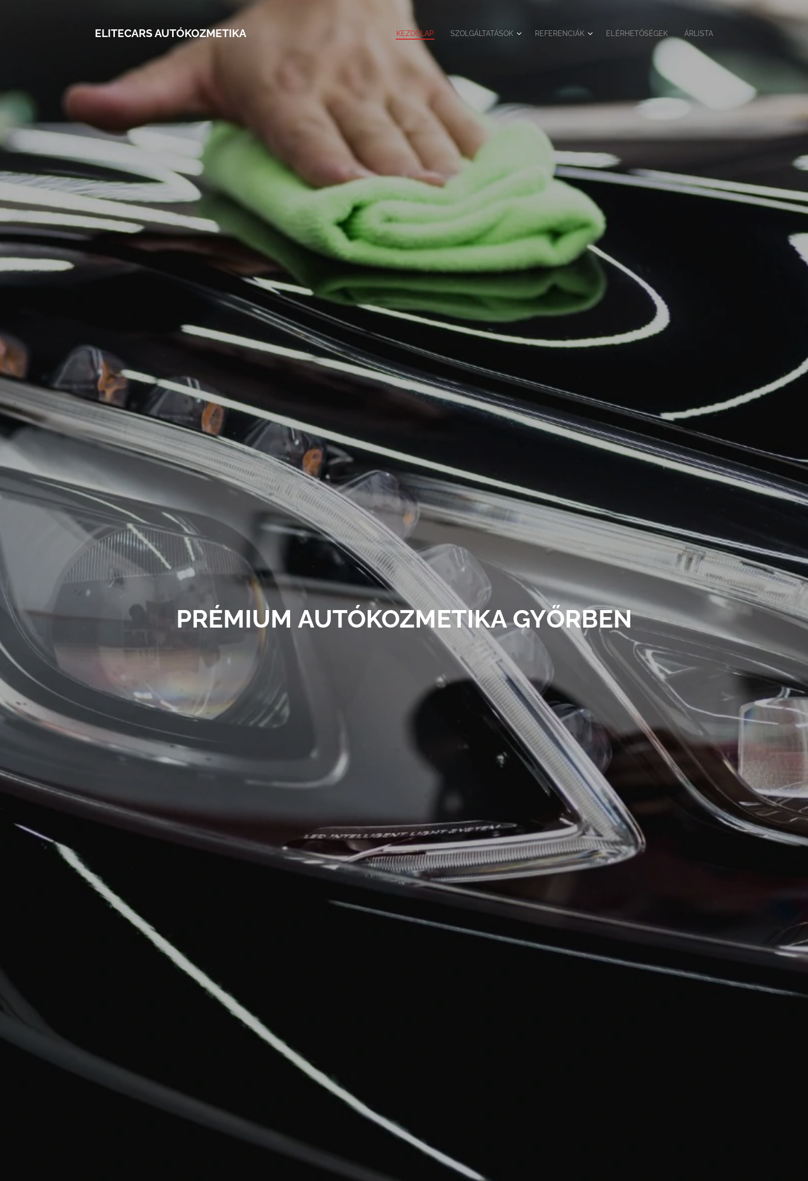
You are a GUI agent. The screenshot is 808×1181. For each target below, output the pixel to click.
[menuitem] (401, 33)
